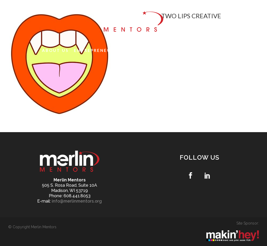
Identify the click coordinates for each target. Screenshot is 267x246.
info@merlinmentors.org (77, 201)
